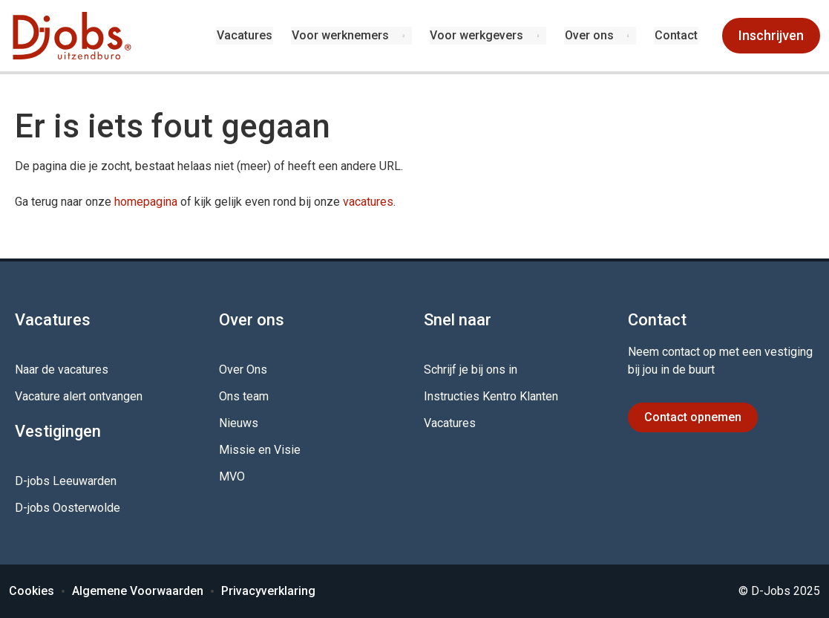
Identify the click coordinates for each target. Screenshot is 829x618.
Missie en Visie (260, 450)
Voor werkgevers (478, 35)
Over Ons (243, 369)
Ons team (244, 396)
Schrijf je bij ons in (470, 369)
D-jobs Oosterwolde (67, 508)
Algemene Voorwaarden (137, 591)
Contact (676, 35)
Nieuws (238, 423)
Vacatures (247, 35)
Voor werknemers (341, 35)
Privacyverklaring (268, 591)
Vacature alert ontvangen (78, 396)
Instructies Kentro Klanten (491, 396)
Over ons (590, 35)
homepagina (145, 202)
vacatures (368, 202)
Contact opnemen (692, 417)
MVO (232, 476)
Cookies (31, 591)
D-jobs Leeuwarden (66, 481)
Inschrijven (771, 35)
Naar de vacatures (61, 369)
